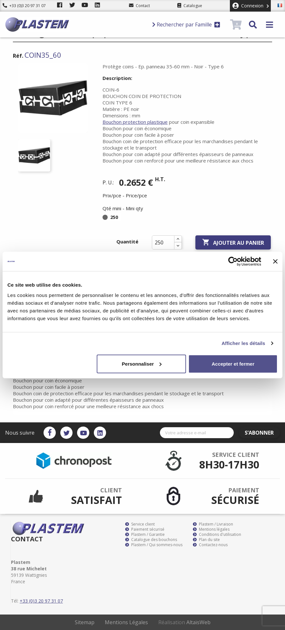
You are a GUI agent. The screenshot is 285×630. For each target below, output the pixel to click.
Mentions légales (211, 529)
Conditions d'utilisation (217, 534)
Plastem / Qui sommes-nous (153, 544)
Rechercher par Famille (186, 24)
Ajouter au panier (233, 242)
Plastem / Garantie (145, 534)
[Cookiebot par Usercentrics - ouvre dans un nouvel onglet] (233, 261)
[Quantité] (163, 242)
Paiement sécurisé (144, 529)
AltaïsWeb (198, 622)
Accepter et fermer (232, 363)
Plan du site (206, 539)
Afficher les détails (243, 343)
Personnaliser (142, 363)
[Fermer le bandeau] (275, 261)
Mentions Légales (126, 622)
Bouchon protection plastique (135, 122)
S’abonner (261, 432)
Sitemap (84, 622)
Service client (140, 524)
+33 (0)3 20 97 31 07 (24, 5)
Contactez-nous (210, 544)
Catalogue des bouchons (151, 539)
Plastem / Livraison (213, 524)
